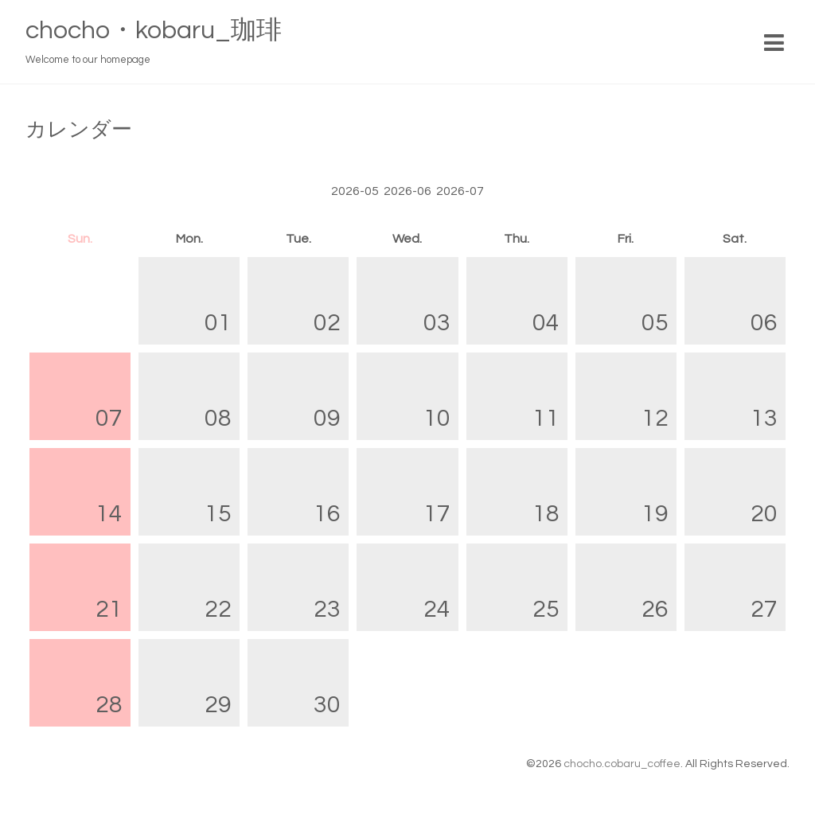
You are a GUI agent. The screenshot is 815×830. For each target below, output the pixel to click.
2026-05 (355, 191)
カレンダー (78, 129)
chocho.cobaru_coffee (621, 764)
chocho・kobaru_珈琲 (153, 31)
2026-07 (460, 191)
